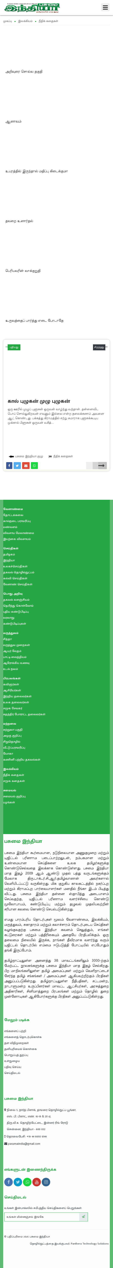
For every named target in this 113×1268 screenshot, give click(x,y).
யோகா (8, 753)
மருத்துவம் (11, 633)
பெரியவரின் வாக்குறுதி (22, 271)
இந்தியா (9, 560)
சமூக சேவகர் (12, 708)
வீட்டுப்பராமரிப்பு (14, 747)
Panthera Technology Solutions (90, 1243)
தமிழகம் (9, 554)
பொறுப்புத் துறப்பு (16, 1055)
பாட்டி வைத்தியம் (14, 657)
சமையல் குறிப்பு (14, 796)
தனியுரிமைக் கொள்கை (20, 1049)
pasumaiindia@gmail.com (22, 1143)
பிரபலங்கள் (11, 678)
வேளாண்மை (13, 509)
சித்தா (7, 639)
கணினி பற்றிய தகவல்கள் (21, 759)
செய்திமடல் (12, 1072)
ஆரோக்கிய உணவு (16, 663)
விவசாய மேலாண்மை (18, 533)
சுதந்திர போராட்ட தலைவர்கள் (24, 714)
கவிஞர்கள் (11, 684)
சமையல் (9, 790)
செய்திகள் (10, 548)
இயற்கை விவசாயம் (17, 539)
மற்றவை (9, 723)
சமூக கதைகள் (14, 780)
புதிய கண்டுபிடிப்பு (16, 611)
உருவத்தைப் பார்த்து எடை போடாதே (34, 320)
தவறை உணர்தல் (19, 221)
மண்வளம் (10, 527)
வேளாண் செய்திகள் (17, 584)
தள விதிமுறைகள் (16, 1043)
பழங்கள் (9, 802)
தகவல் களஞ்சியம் (16, 599)
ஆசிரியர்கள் (12, 690)
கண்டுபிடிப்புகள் (14, 623)
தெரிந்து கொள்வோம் (18, 605)
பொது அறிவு (13, 593)
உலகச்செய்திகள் (15, 566)
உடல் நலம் (10, 668)
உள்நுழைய (12, 1061)
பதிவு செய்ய (12, 1067)
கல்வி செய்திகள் (15, 578)
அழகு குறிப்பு (12, 735)
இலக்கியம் (11, 769)
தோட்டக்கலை (13, 515)
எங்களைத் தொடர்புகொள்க (22, 1037)
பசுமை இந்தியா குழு (25, 456)
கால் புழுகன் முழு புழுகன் (39, 401)
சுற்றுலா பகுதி (13, 729)
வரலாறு (8, 617)
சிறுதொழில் (11, 741)
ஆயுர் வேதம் (12, 651)
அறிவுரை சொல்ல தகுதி (23, 71)
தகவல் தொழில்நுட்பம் (18, 572)
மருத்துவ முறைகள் (16, 645)
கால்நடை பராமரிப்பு (17, 521)
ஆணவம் (13, 121)
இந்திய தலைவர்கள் (17, 696)
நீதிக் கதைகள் (61, 456)
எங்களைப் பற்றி (15, 1031)
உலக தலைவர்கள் (16, 702)
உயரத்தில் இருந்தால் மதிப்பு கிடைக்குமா (36, 171)
